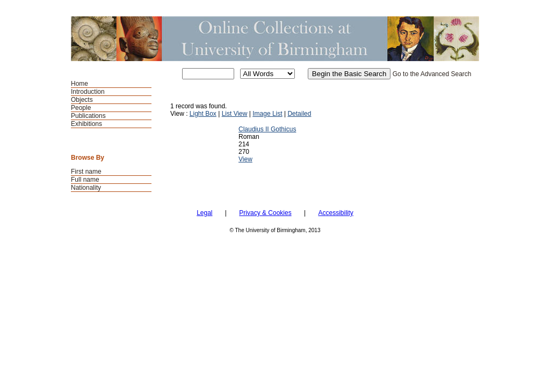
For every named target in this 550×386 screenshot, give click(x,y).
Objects (82, 99)
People (81, 108)
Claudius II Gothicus (267, 129)
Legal (204, 213)
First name (86, 171)
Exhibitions (86, 124)
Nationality (86, 187)
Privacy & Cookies (265, 213)
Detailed (299, 113)
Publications (88, 116)
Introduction (88, 91)
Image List (267, 113)
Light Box (203, 113)
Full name (85, 179)
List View (235, 113)
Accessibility (335, 213)
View (245, 159)
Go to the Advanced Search (432, 74)
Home (79, 83)
